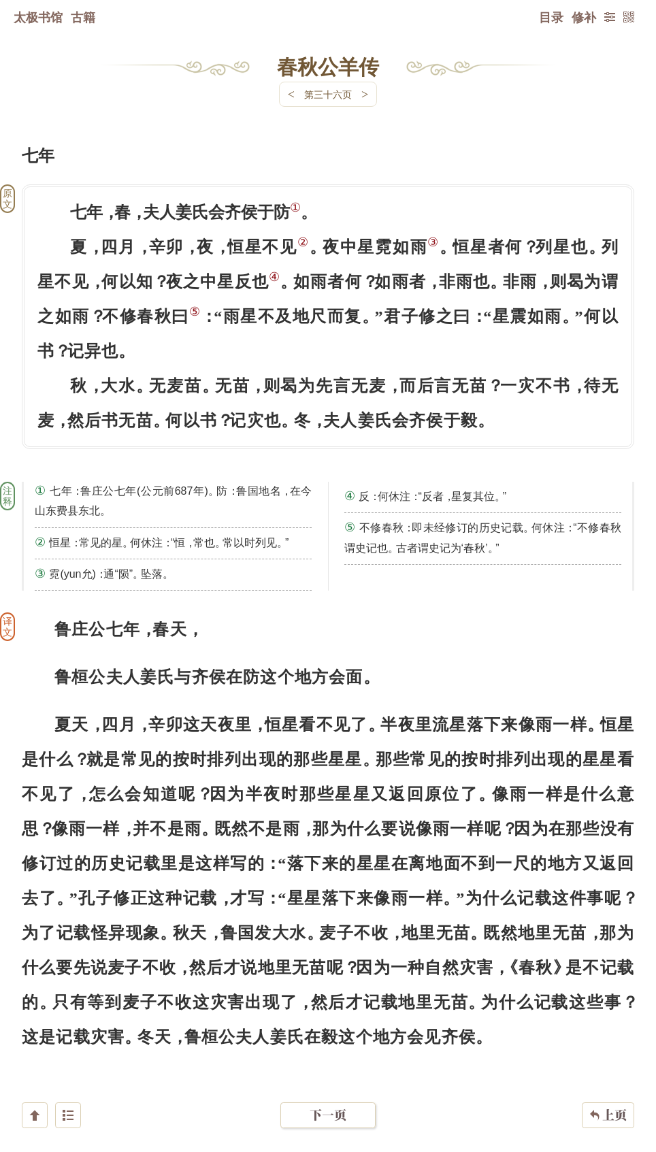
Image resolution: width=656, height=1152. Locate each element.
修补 (584, 17)
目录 (551, 17)
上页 (608, 1071)
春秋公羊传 (328, 66)
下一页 (328, 1070)
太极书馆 (38, 17)
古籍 (83, 17)
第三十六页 (328, 94)
